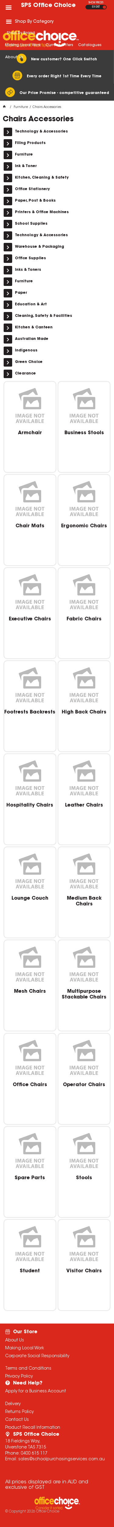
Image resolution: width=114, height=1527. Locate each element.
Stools (84, 1178)
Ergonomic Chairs (84, 526)
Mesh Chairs (30, 991)
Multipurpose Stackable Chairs (84, 994)
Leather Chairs (84, 805)
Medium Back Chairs (84, 901)
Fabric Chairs (84, 619)
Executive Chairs (30, 619)
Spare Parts (30, 1178)
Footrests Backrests (29, 712)
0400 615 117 (34, 1453)
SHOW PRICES (95, 3)
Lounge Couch (30, 898)
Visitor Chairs (84, 1271)
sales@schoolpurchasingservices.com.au (61, 1459)
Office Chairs (30, 1084)
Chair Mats (30, 526)
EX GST (96, 7)
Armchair (30, 433)
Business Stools (84, 433)
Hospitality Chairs (29, 805)
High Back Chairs (84, 712)
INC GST (104, 7)
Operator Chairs (84, 1084)
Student (30, 1271)
